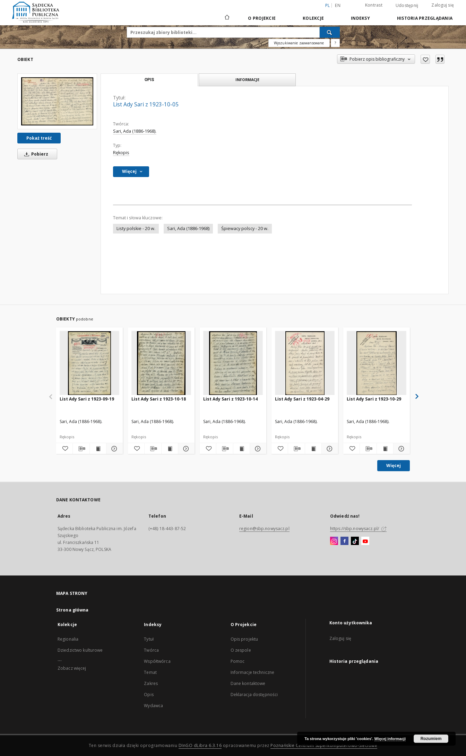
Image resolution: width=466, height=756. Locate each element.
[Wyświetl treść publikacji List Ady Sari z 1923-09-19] (98, 448)
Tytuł (149, 639)
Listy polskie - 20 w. (135, 228)
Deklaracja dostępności (254, 694)
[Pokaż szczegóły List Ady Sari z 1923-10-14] (257, 448)
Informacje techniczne (253, 672)
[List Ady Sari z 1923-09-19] (89, 363)
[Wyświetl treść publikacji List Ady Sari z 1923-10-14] (241, 448)
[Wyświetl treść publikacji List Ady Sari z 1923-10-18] (170, 448)
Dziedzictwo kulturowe (80, 650)
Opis (148, 694)
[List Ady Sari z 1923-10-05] (57, 101)
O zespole (241, 650)
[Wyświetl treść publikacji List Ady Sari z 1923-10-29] (385, 448)
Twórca (151, 650)
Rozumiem (431, 738)
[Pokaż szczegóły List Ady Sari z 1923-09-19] (113, 448)
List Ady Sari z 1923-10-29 (374, 399)
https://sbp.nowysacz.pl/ (358, 528)
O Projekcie (262, 18)
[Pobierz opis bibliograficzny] (81, 448)
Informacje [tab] (247, 79)
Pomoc (238, 661)
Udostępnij (407, 5)
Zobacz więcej (72, 668)
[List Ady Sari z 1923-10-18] (161, 363)
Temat (150, 672)
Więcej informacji (390, 739)
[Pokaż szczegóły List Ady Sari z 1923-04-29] (329, 448)
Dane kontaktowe (248, 683)
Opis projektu (244, 639)
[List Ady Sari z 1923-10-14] (233, 363)
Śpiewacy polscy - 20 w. (244, 228)
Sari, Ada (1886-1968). (134, 131)
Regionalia (68, 639)
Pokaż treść (39, 138)
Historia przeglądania (424, 18)
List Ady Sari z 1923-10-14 (230, 399)
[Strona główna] (226, 18)
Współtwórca (157, 661)
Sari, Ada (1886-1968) (188, 228)
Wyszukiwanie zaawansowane (299, 43)
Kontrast (373, 5)
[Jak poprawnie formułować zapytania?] (335, 43)
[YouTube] (365, 541)
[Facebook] (344, 541)
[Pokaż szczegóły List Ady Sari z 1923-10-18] (185, 448)
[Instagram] (334, 541)
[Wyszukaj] (330, 32)
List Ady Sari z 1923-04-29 (302, 399)
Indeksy (360, 18)
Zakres (151, 683)
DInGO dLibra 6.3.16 (200, 745)
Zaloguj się (442, 5)
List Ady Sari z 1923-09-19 (87, 399)
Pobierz (35, 154)
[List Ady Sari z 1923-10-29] (376, 363)
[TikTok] (355, 541)
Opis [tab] (149, 79)
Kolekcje (313, 18)
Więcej (393, 465)
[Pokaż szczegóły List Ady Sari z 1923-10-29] (400, 448)
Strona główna (72, 610)
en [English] (337, 5)
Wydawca (153, 706)
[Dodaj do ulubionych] (425, 59)
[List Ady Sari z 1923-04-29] (304, 363)
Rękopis (121, 153)
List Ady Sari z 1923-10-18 (158, 399)
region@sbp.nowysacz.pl (264, 528)
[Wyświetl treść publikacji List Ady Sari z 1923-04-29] (313, 448)
